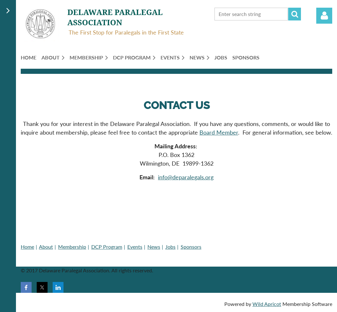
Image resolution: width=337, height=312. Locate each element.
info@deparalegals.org (185, 177)
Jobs (170, 247)
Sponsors (191, 247)
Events (134, 247)
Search (294, 14)
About (46, 247)
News (153, 247)
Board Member (218, 132)
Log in (324, 16)
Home (27, 247)
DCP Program (106, 247)
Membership (72, 247)
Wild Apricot (266, 304)
